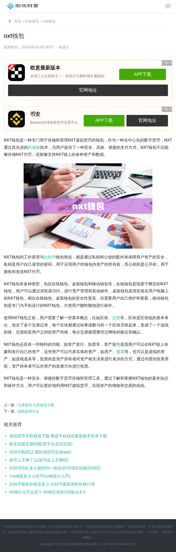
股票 (120, 351)
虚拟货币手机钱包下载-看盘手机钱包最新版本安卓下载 (58, 436)
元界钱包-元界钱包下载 (36, 405)
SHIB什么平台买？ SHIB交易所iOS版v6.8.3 (47, 492)
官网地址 (88, 90)
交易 (116, 317)
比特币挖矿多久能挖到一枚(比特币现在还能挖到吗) (55, 468)
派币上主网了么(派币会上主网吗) (38, 460)
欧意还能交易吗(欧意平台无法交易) (40, 444)
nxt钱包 (49, 21)
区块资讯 (32, 21)
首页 (17, 21)
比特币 (50, 257)
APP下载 (142, 74)
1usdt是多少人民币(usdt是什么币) (39, 476)
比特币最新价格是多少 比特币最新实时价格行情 (52, 484)
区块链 (34, 147)
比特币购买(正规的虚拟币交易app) (40, 452)
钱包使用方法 (28, 411)
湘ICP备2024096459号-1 (119, 544)
